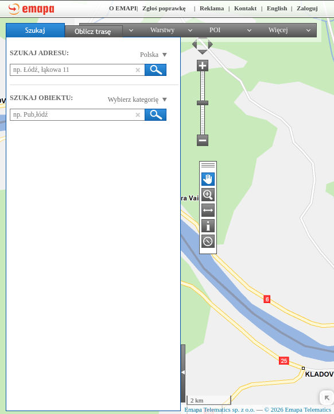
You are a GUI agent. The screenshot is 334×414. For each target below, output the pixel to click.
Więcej (278, 30)
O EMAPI (123, 8)
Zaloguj (307, 8)
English (277, 8)
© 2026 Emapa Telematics (298, 409)
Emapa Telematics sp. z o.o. (219, 409)
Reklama (212, 8)
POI (214, 30)
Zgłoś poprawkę (164, 8)
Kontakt (245, 8)
